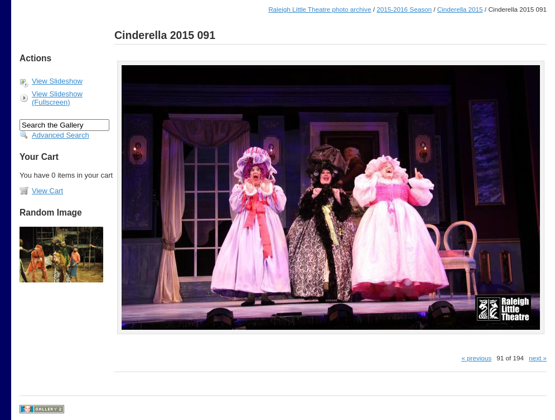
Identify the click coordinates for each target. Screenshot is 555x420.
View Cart (47, 191)
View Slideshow (57, 81)
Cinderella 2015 (460, 9)
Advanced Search (60, 135)
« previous (476, 358)
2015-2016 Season (404, 9)
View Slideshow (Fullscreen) (57, 98)
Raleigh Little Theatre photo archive (319, 9)
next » (538, 358)
